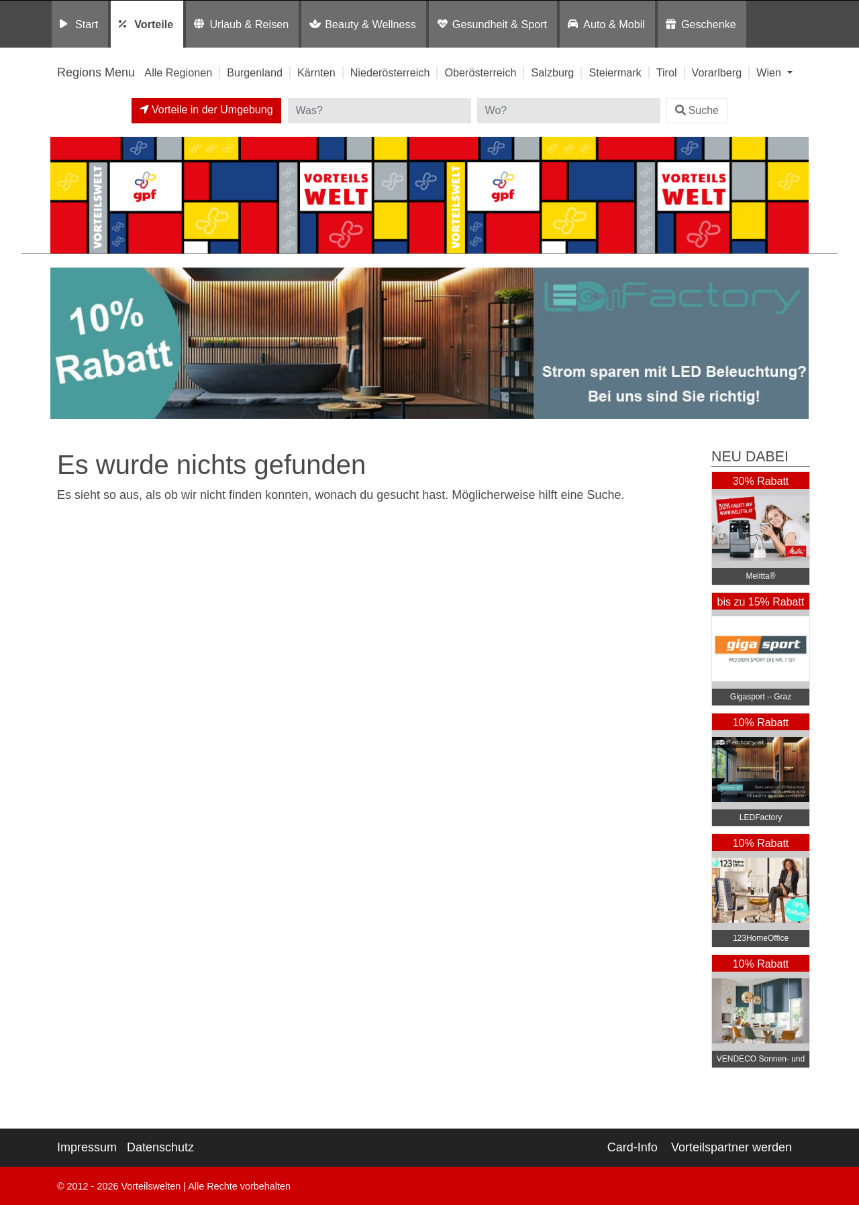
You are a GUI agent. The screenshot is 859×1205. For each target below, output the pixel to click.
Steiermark (615, 72)
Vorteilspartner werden (731, 1147)
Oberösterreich (480, 72)
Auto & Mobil (614, 24)
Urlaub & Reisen (249, 24)
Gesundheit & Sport (499, 24)
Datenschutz (160, 1147)
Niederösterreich (390, 72)
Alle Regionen (178, 72)
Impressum (87, 1147)
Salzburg (552, 72)
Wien (770, 72)
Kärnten (316, 72)
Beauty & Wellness (370, 24)
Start (86, 24)
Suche (697, 110)
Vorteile (153, 24)
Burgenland (255, 72)
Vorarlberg (717, 72)
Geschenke (708, 24)
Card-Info (632, 1147)
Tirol (666, 72)
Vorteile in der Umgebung (206, 109)
